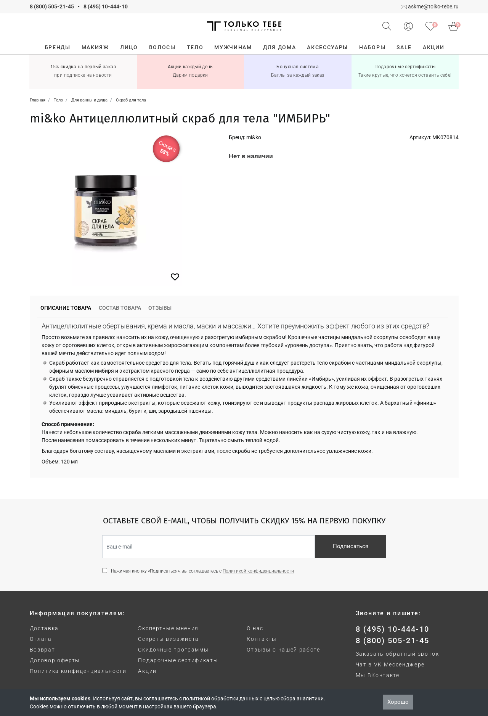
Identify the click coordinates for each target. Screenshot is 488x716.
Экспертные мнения (168, 628)
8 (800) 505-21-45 (52, 6)
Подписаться (350, 546)
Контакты (261, 639)
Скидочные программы (173, 650)
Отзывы (160, 308)
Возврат (42, 650)
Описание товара (65, 308)
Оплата (41, 639)
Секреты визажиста (168, 639)
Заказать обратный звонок (397, 654)
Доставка (44, 628)
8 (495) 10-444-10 (105, 6)
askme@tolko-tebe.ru (433, 6)
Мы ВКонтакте (378, 675)
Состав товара (120, 308)
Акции (147, 671)
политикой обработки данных (220, 698)
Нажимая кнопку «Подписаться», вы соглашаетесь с (202, 571)
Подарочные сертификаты (178, 660)
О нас (255, 628)
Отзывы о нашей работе (283, 650)
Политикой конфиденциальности (258, 571)
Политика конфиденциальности (78, 671)
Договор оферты (55, 660)
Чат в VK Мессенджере (390, 664)
